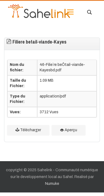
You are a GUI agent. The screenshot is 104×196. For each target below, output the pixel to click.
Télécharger (28, 130)
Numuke (52, 184)
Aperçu (68, 130)
